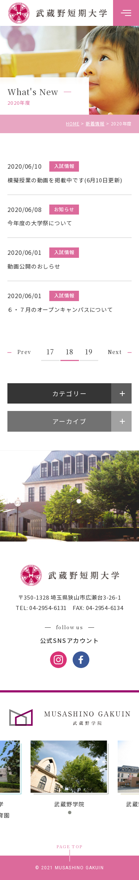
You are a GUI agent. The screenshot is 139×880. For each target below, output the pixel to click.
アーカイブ (69, 421)
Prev (24, 351)
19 (89, 351)
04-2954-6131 (47, 607)
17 (50, 351)
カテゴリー (69, 393)
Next (115, 351)
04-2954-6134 (104, 607)
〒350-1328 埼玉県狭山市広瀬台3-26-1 (69, 597)
